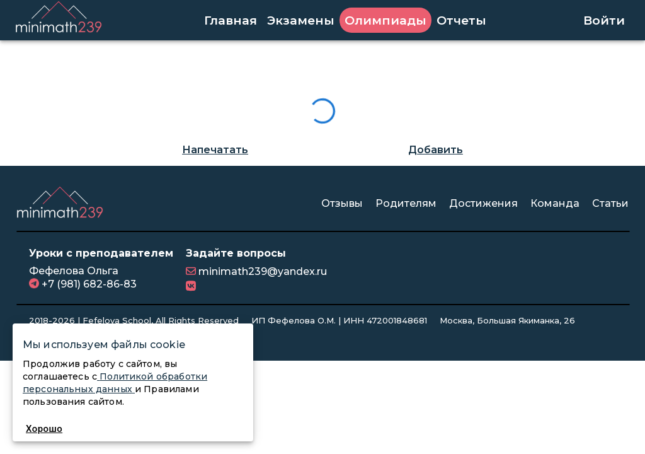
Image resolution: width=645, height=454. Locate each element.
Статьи (610, 203)
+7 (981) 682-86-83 (88, 284)
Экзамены (300, 20)
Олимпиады (385, 20)
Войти (604, 20)
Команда (554, 203)
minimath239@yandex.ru (261, 271)
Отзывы (342, 203)
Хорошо (44, 428)
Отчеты (461, 20)
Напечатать (215, 150)
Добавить (435, 150)
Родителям (406, 203)
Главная (230, 20)
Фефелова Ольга (73, 271)
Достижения (483, 203)
